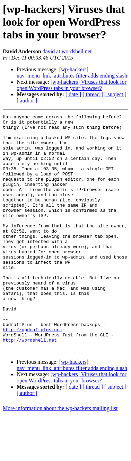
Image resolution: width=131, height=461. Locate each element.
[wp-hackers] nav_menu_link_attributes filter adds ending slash (72, 72)
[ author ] (27, 100)
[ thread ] (92, 94)
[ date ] (73, 94)
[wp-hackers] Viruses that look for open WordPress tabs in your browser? (71, 85)
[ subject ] (115, 94)
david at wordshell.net (67, 51)
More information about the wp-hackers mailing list (60, 455)
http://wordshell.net (30, 385)
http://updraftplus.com (32, 373)
